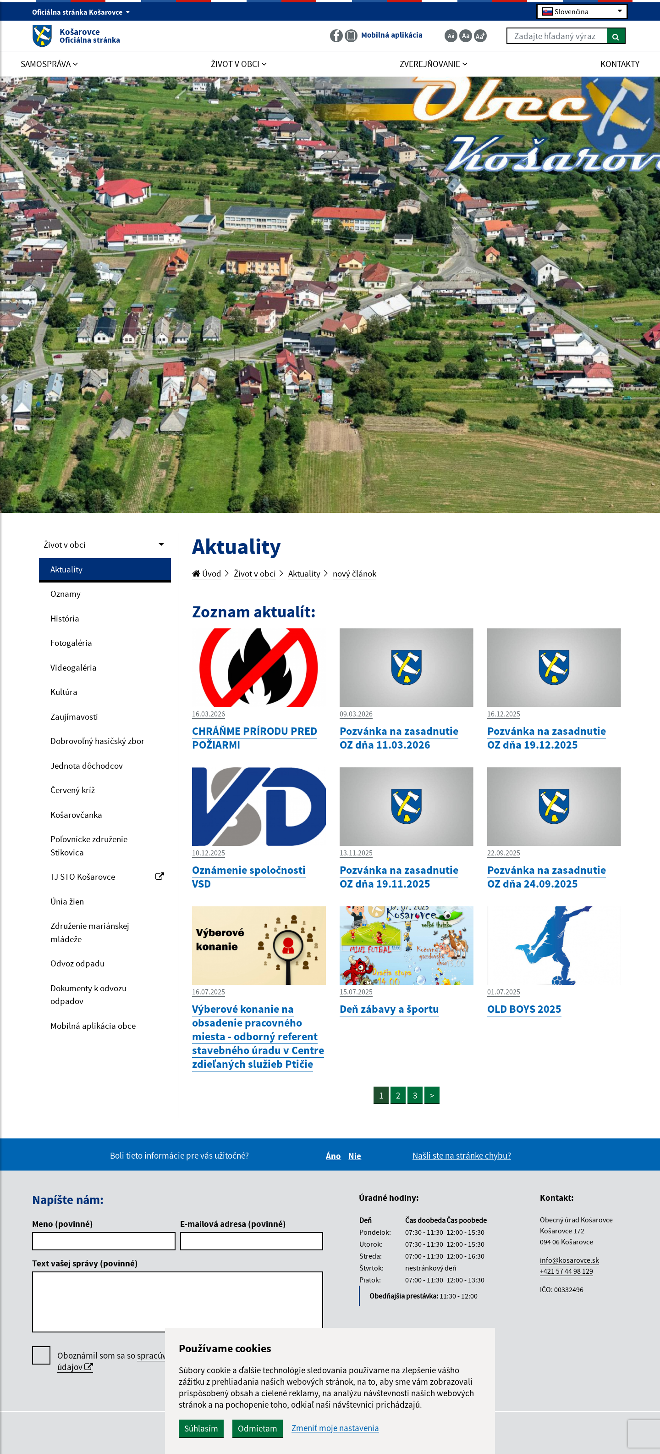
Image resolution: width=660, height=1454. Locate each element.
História (64, 618)
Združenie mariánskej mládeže (89, 932)
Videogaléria (73, 667)
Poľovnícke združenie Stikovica (88, 845)
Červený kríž (72, 789)
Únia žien (67, 901)
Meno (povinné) (62, 1223)
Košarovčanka (76, 814)
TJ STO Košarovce (107, 876)
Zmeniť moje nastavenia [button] (335, 1428)
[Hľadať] (616, 36)
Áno (335, 1155)
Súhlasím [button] (201, 1428)
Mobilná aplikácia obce (93, 1025)
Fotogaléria (71, 642)
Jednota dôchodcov (86, 765)
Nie (356, 1155)
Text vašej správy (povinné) (85, 1263)
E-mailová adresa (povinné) (233, 1223)
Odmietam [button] (257, 1428)
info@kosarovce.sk (569, 1260)
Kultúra (63, 691)
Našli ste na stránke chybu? (461, 1155)
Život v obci (65, 544)
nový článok (354, 573)
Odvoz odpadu (77, 963)
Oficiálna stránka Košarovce (81, 12)
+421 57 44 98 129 (566, 1271)
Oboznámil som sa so (139, 1361)
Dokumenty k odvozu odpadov (88, 994)
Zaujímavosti (74, 716)
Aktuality (66, 569)
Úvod (206, 573)
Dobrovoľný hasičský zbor (97, 740)
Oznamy (65, 593)
